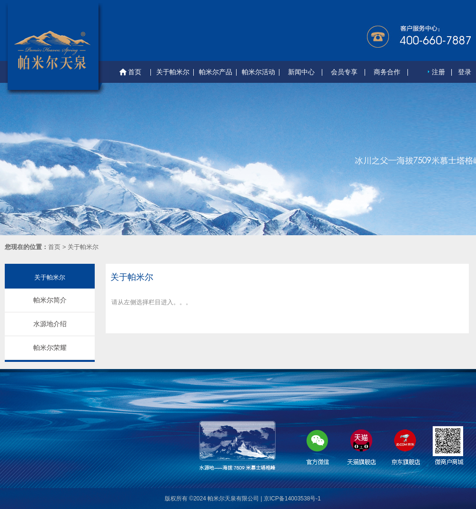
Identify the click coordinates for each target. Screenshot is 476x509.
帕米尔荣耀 (50, 347)
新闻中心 (301, 72)
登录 (464, 72)
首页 (130, 72)
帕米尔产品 (215, 72)
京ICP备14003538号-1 (292, 498)
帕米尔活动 (258, 72)
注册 (438, 72)
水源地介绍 (50, 324)
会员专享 (344, 72)
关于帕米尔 (172, 72)
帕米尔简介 (50, 300)
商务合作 (387, 72)
